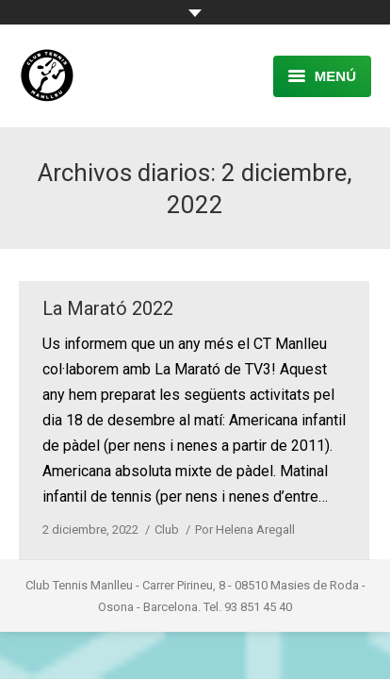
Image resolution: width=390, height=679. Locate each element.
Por (245, 529)
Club (166, 529)
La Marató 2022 (107, 308)
